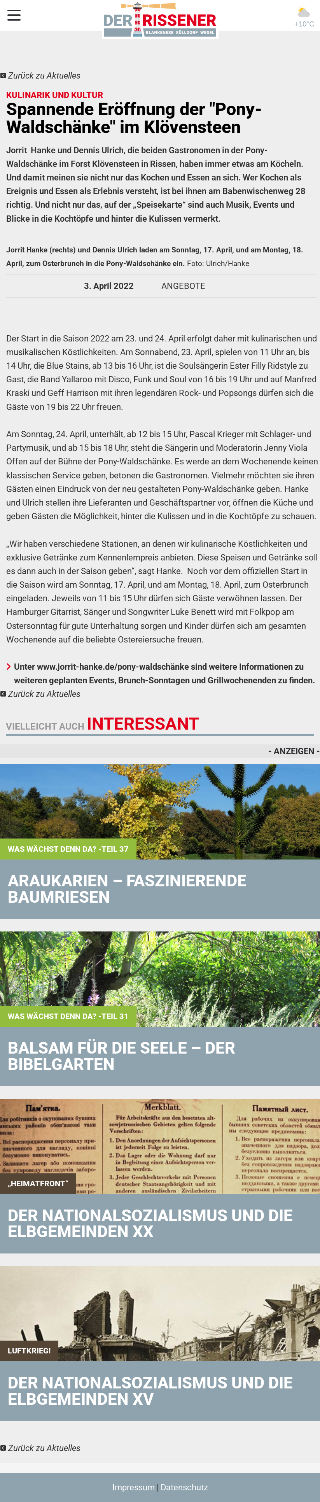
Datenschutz (184, 1487)
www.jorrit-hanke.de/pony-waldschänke (114, 667)
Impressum (133, 1487)
